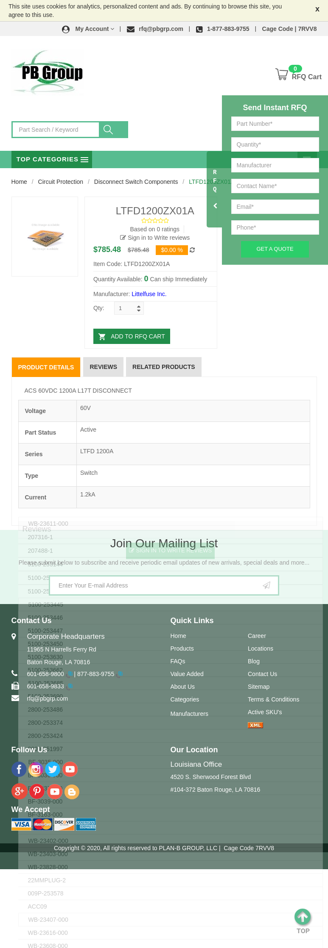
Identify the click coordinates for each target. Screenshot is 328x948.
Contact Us (262, 674)
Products (182, 648)
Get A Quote (274, 249)
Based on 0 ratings (154, 229)
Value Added (187, 674)
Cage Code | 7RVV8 (289, 28)
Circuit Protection (61, 181)
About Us (183, 686)
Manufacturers (189, 713)
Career (257, 635)
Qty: (98, 308)
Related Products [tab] (163, 366)
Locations (260, 648)
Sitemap (258, 686)
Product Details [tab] (46, 367)
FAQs (178, 661)
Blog (254, 661)
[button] (88, 28)
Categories (185, 699)
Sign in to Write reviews (155, 237)
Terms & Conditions (273, 699)
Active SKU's (265, 712)
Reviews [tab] (103, 366)
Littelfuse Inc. (149, 294)
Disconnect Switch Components (136, 181)
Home (19, 181)
